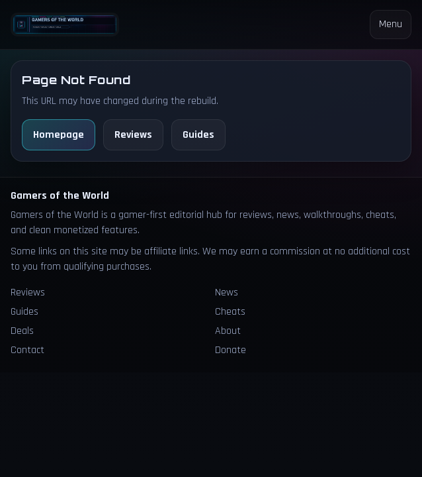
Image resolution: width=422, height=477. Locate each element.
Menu (390, 24)
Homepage (58, 135)
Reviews (133, 135)
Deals (22, 331)
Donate (230, 350)
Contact (27, 350)
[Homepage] (65, 25)
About (228, 331)
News (226, 292)
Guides (198, 135)
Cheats (230, 312)
